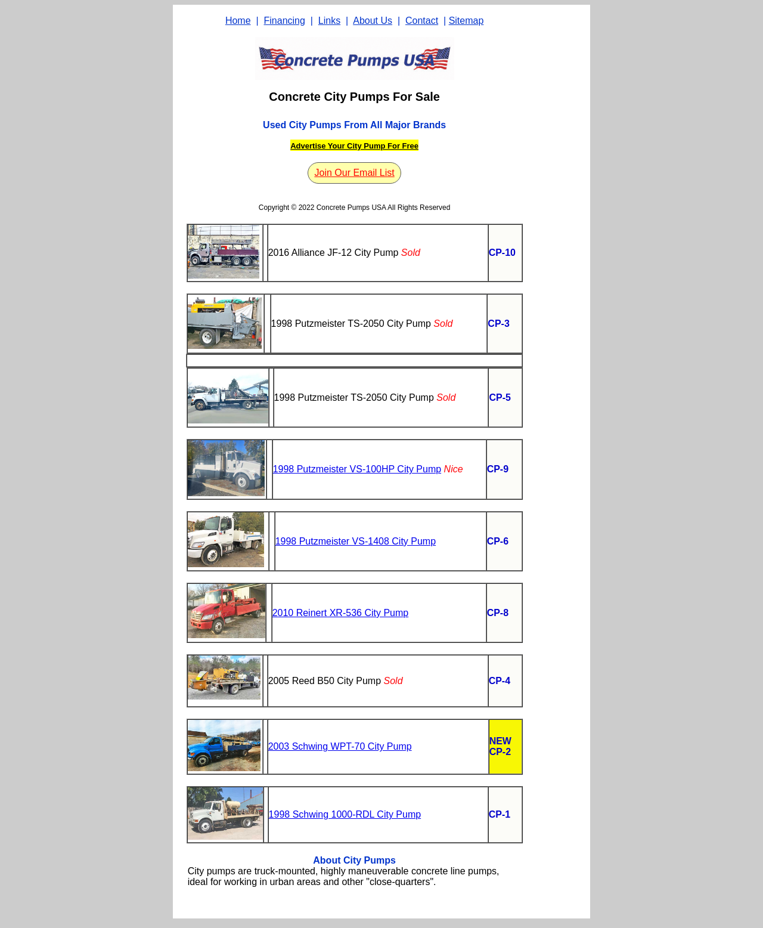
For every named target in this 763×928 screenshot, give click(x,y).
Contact (421, 21)
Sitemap (466, 21)
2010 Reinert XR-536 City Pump (340, 613)
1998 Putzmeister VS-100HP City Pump (357, 469)
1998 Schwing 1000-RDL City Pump (345, 814)
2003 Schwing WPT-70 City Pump (340, 746)
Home (238, 21)
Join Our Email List (354, 173)
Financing (284, 21)
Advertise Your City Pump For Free (354, 145)
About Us (372, 21)
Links (329, 21)
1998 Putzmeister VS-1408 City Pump (355, 541)
